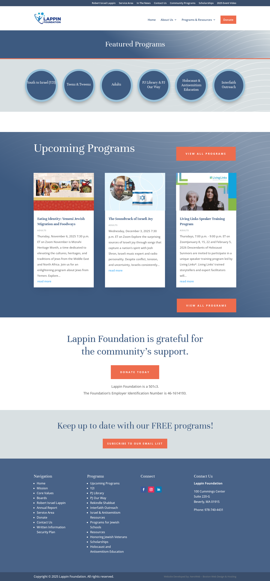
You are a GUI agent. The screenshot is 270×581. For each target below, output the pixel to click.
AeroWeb (195, 576)
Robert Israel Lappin (104, 3)
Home (152, 20)
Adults (41, 230)
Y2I (92, 488)
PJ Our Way (98, 498)
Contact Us (160, 3)
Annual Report (47, 508)
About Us (167, 20)
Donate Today (135, 372)
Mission (42, 488)
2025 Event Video (226, 3)
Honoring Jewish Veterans (108, 537)
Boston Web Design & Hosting (219, 576)
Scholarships (206, 3)
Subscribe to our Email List (135, 443)
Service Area (126, 3)
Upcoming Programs (105, 483)
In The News (144, 3)
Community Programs (182, 3)
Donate (228, 20)
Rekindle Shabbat (102, 503)
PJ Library (97, 493)
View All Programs (206, 153)
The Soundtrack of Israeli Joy (131, 219)
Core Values (45, 493)
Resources (97, 532)
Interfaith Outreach (104, 508)
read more (44, 281)
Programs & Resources (197, 20)
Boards (42, 498)
